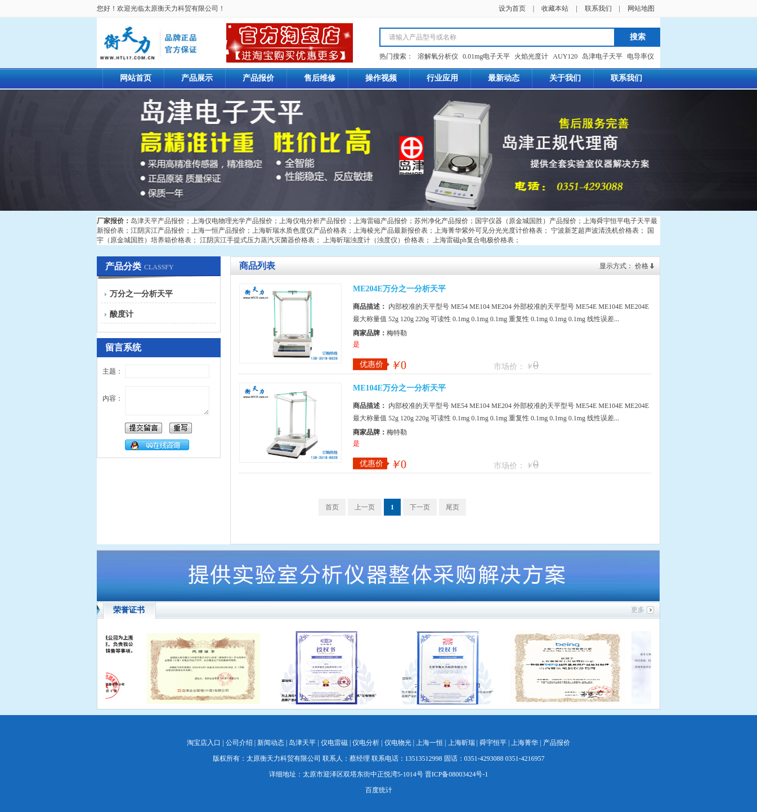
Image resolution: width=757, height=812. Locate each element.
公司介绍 (239, 743)
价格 (641, 266)
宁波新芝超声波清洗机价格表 (595, 230)
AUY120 (565, 56)
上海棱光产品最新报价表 (390, 230)
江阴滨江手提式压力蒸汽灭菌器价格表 (257, 240)
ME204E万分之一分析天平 (399, 289)
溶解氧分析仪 (438, 56)
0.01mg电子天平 (486, 56)
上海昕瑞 (461, 743)
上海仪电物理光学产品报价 (231, 221)
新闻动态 (270, 743)
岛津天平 (302, 743)
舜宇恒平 (493, 743)
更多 (637, 610)
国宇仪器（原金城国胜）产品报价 (525, 221)
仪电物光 (397, 743)
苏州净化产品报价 (441, 221)
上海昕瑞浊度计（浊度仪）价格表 (373, 240)
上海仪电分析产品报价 (313, 221)
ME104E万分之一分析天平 (399, 388)
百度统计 (378, 790)
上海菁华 (524, 743)
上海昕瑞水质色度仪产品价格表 (299, 230)
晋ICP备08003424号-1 (457, 774)
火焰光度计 (531, 56)
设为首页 (512, 8)
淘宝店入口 (204, 743)
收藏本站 (554, 8)
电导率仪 (640, 56)
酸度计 (121, 314)
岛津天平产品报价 (158, 221)
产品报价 (556, 743)
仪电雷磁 (334, 743)
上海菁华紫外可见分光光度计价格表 (489, 230)
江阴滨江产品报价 (158, 230)
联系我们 (598, 8)
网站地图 (641, 8)
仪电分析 (365, 743)
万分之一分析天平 (141, 294)
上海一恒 (429, 743)
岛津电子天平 (602, 56)
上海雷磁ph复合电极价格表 (473, 240)
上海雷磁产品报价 (380, 221)
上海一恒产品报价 (218, 230)
